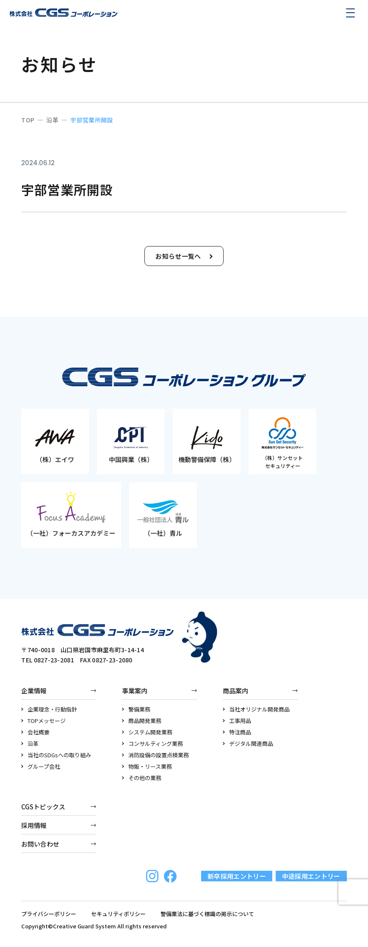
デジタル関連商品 (248, 743)
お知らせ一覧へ (183, 256)
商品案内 (235, 690)
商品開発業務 (141, 721)
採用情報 (34, 825)
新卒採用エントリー (237, 876)
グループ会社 (40, 766)
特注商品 (237, 732)
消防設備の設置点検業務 (155, 755)
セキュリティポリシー (118, 914)
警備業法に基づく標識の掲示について (207, 914)
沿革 (30, 743)
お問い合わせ (40, 843)
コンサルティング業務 (152, 743)
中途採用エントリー (311, 876)
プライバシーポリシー (48, 914)
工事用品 (237, 721)
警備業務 (136, 709)
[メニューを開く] (350, 12)
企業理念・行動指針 (49, 709)
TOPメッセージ (43, 721)
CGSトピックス (43, 806)
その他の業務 (141, 778)
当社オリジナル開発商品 (256, 709)
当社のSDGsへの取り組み (56, 755)
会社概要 (35, 732)
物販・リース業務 (147, 766)
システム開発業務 (147, 732)
